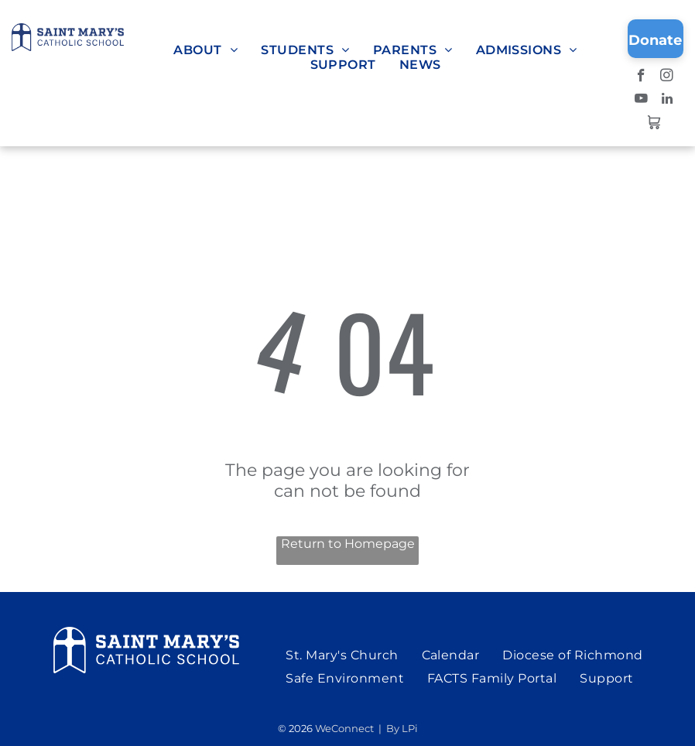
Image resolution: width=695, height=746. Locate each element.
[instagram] (666, 77)
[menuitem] (205, 50)
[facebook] (641, 77)
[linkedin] (666, 100)
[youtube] (641, 100)
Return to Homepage (348, 543)
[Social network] (654, 123)
